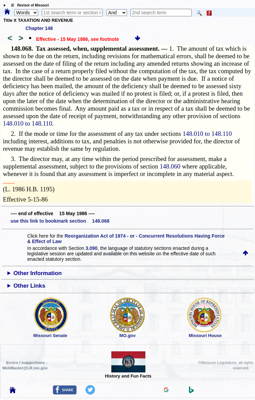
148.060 (170, 166)
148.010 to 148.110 (27, 123)
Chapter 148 (39, 28)
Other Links (29, 286)
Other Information (38, 273)
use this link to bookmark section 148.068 (60, 221)
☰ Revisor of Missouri (28, 5)
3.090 (91, 248)
